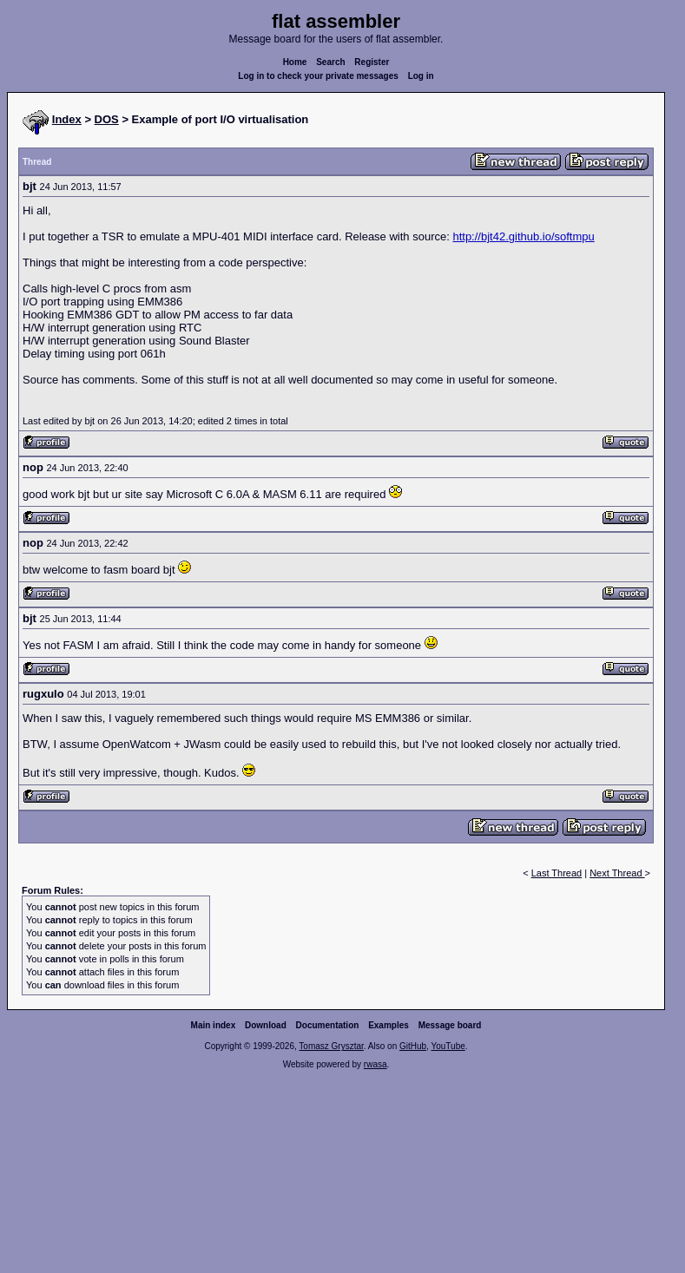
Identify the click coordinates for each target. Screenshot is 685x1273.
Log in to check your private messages (318, 76)
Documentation (327, 1025)
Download (266, 1025)
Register (371, 62)
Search (330, 62)
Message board (450, 1025)
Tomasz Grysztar (331, 1046)
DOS (107, 119)
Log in (421, 76)
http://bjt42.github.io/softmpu (523, 236)
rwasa (375, 1064)
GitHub (412, 1046)
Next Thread (616, 873)
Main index (213, 1025)
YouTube (447, 1046)
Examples (388, 1025)
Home (295, 62)
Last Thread (557, 873)
